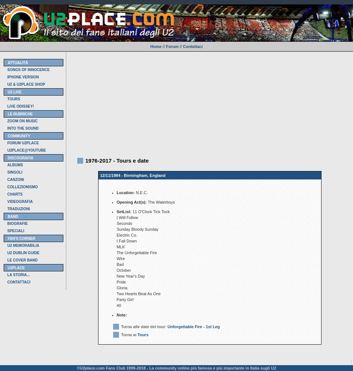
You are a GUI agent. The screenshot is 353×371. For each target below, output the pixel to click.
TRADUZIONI (18, 209)
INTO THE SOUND (22, 128)
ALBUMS (15, 165)
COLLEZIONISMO (22, 187)
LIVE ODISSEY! (20, 106)
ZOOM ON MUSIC (22, 121)
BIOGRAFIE (17, 224)
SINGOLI (14, 172)
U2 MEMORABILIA (23, 246)
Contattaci (193, 46)
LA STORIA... (18, 275)
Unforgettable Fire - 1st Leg (193, 326)
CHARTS (15, 194)
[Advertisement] (209, 103)
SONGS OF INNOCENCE (28, 70)
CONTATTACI (18, 282)
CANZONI (15, 180)
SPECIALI (15, 231)
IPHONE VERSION (23, 77)
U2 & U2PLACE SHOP (26, 84)
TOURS (13, 99)
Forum (172, 46)
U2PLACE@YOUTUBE (26, 150)
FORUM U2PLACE (23, 143)
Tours (143, 335)
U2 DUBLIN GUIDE (23, 253)
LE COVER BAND (22, 260)
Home (155, 46)
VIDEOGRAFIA (20, 202)
